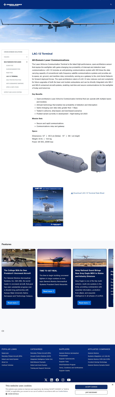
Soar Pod (9, 65)
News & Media (78, 3)
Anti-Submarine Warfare (14, 83)
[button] (39, 394)
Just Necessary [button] (91, 392)
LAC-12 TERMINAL (12, 76)
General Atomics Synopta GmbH (98, 365)
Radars (6, 57)
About (52, 3)
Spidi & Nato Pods (12, 87)
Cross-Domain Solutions (13, 52)
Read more (13, 303)
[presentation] (2, 331)
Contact (106, 3)
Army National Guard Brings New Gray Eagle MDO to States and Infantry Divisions (89, 273)
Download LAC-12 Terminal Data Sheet (87, 193)
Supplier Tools (64, 361)
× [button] (112, 385)
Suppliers (88, 3)
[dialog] (57, 389)
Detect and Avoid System (13, 92)
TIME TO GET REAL (48, 271)
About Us (5, 362)
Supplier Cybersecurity (67, 359)
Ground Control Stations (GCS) (40, 356)
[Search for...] (111, 3)
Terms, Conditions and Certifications (71, 368)
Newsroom (5, 353)
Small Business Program (67, 365)
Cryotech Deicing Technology (97, 362)
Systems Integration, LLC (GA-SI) (99, 356)
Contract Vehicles (7, 365)
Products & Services (64, 3)
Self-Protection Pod (13, 80)
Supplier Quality (64, 370)
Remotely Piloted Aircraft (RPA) (12, 356)
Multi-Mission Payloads (12, 62)
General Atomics (93, 353)
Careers (97, 3)
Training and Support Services (40, 368)
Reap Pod (9, 73)
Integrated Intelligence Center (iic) (41, 359)
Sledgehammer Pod (13, 69)
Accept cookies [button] (91, 387)
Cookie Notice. (63, 391)
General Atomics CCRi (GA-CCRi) (99, 359)
